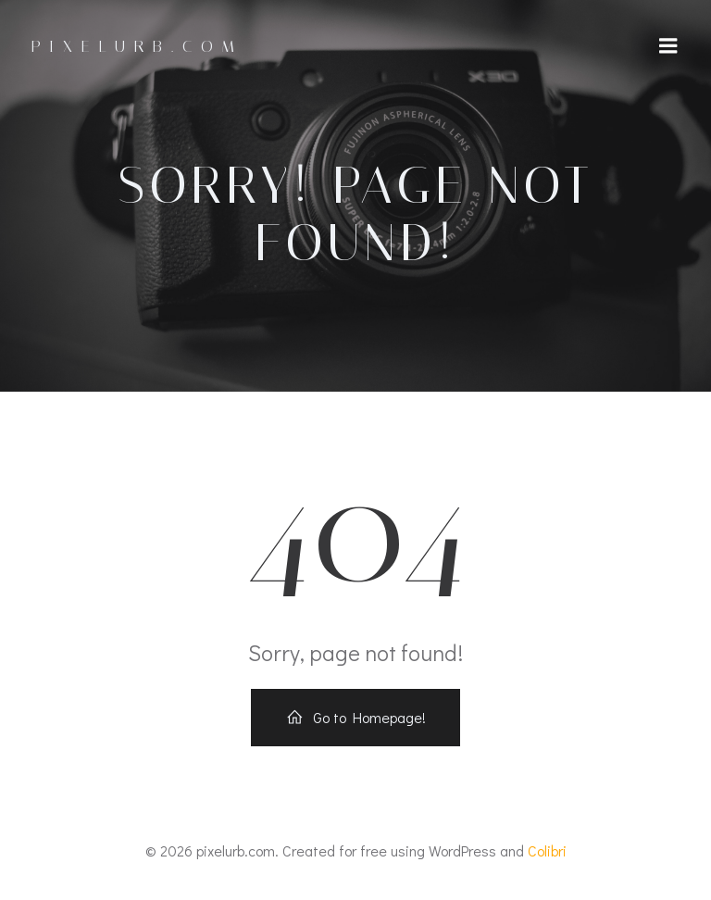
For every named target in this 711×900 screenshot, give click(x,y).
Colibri (547, 850)
